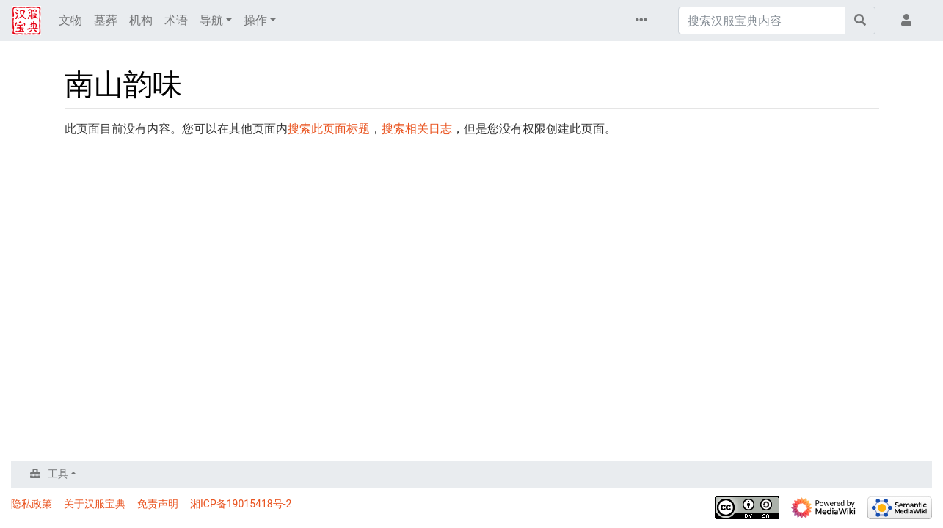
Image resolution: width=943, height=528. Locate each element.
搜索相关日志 (417, 129)
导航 (211, 20)
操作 (255, 20)
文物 (70, 20)
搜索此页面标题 (329, 129)
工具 (58, 474)
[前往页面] (860, 20)
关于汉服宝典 (94, 504)
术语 (176, 20)
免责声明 (157, 504)
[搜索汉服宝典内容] (762, 20)
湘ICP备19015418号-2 (240, 504)
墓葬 (105, 20)
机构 (141, 20)
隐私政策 (31, 504)
